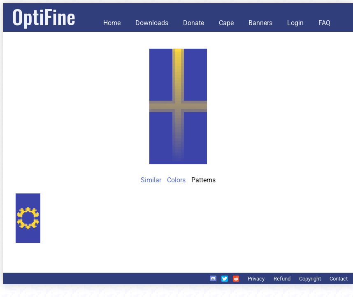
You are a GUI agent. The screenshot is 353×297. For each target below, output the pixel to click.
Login (295, 23)
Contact (339, 279)
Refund (282, 279)
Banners (260, 23)
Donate (193, 23)
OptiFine (43, 16)
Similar (151, 180)
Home (112, 23)
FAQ (324, 23)
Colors (176, 180)
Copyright (310, 279)
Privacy (256, 279)
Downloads (151, 23)
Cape (226, 23)
